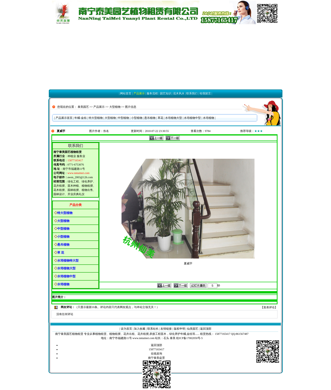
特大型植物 (95, 118)
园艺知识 (165, 93)
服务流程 (152, 93)
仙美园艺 (192, 328)
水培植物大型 (173, 118)
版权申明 (179, 328)
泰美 (172, 338)
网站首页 (125, 93)
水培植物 (208, 118)
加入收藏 (139, 328)
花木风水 (178, 93)
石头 (166, 338)
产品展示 (139, 93)
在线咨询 (156, 353)
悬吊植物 (150, 118)
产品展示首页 (64, 118)
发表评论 (269, 307)
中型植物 (123, 118)
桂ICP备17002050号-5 (189, 338)
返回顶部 (205, 328)
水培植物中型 (192, 118)
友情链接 (166, 328)
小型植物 (136, 118)
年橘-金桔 (80, 118)
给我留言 (205, 93)
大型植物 (115, 106)
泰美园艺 (83, 106)
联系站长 (153, 328)
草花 (160, 118)
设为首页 (126, 328)
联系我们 (192, 93)
